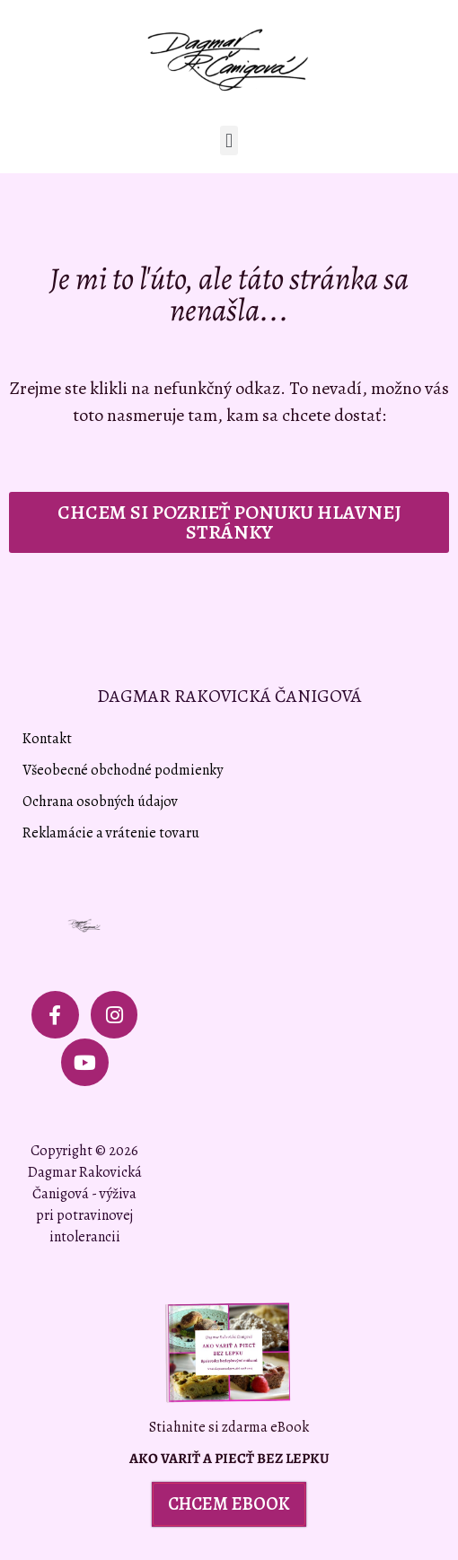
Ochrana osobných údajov (100, 801)
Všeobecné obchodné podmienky (122, 770)
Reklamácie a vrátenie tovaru (110, 833)
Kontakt (47, 739)
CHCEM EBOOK (229, 1504)
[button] (228, 140)
